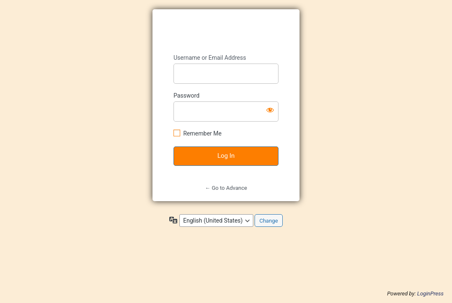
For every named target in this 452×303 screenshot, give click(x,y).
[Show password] (270, 109)
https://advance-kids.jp (226, 31)
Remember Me (202, 133)
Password (186, 95)
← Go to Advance (226, 188)
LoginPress (430, 293)
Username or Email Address (209, 57)
